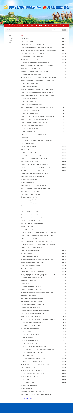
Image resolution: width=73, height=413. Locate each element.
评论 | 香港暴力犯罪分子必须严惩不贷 (29, 59)
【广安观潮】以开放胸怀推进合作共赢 (29, 128)
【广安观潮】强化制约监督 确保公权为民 (30, 179)
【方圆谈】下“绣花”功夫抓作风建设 (29, 86)
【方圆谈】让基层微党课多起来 (28, 131)
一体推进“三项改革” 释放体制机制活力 (29, 146)
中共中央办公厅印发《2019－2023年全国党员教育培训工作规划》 (35, 119)
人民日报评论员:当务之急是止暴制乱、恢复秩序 (31, 74)
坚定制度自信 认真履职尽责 (27, 226)
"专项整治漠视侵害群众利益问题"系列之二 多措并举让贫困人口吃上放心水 (37, 95)
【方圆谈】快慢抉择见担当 (27, 355)
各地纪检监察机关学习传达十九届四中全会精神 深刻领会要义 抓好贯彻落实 (38, 244)
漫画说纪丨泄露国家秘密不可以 (28, 367)
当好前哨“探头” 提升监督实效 (27, 209)
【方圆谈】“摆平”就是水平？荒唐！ (29, 152)
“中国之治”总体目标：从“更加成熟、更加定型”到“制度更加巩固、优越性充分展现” (39, 319)
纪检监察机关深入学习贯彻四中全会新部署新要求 (32, 125)
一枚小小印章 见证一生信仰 (27, 41)
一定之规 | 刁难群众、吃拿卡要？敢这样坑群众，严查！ (33, 44)
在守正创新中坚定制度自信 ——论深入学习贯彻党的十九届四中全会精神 (37, 241)
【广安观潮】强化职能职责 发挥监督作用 (30, 110)
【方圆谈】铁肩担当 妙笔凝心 (27, 182)
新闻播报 (16, 29)
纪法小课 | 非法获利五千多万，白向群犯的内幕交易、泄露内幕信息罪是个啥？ (38, 77)
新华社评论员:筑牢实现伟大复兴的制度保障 (30, 328)
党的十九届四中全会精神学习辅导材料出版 (30, 203)
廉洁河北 (11, 44)
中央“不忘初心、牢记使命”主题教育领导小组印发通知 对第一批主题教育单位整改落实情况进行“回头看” (44, 232)
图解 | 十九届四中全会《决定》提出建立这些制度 (32, 217)
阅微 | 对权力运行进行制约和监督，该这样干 (31, 191)
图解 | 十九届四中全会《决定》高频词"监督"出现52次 (32, 214)
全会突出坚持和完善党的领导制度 (28, 295)
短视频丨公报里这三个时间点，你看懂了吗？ (31, 316)
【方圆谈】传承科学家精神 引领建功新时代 (30, 250)
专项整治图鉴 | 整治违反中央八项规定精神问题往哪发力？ (34, 134)
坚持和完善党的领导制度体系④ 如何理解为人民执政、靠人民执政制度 (36, 47)
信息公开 (40, 25)
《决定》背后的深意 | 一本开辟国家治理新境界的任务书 (33, 185)
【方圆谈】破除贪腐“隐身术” (27, 337)
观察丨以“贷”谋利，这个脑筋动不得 (29, 343)
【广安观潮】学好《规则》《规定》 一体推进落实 (32, 352)
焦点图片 (11, 40)
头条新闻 (11, 38)
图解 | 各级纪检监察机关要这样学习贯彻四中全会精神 (33, 170)
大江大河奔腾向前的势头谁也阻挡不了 (29, 200)
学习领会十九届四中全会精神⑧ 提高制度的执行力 (32, 104)
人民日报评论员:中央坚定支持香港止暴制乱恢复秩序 (32, 56)
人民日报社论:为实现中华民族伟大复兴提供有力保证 (32, 322)
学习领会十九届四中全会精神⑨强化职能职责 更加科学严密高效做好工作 (37, 92)
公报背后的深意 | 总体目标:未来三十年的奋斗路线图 (32, 271)
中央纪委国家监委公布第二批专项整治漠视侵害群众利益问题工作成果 (36, 140)
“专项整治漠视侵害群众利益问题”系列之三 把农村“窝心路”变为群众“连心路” (38, 80)
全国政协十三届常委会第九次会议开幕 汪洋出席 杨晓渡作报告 (35, 212)
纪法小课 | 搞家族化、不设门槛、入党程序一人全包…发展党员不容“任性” (37, 394)
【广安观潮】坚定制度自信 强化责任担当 (30, 197)
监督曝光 (25, 25)
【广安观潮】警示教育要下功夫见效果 (29, 98)
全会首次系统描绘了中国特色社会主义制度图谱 (31, 301)
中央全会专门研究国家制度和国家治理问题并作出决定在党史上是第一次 (37, 292)
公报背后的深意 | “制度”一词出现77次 (29, 238)
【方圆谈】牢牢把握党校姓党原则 (28, 206)
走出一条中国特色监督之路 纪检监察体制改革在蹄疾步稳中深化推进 (36, 188)
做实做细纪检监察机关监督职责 (28, 143)
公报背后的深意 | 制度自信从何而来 (29, 283)
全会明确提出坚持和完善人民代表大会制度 (30, 307)
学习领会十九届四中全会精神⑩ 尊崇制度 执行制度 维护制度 (34, 71)
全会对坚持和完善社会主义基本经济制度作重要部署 (32, 304)
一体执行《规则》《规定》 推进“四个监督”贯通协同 (32, 53)
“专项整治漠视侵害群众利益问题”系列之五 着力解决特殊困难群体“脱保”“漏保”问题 (39, 50)
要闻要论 (21, 29)
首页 (12, 29)
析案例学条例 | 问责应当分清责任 (28, 137)
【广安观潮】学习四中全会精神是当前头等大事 (31, 247)
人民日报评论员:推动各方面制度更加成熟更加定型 (32, 277)
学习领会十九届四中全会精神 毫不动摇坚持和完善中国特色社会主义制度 (37, 235)
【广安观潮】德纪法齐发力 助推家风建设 (30, 334)
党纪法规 (11, 25)
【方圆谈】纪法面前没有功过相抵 (28, 101)
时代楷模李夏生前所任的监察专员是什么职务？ (31, 361)
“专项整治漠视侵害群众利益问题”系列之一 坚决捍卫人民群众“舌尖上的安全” (38, 107)
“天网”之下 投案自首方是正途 (27, 382)
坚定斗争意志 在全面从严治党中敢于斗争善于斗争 (32, 223)
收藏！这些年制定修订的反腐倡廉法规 (29, 340)
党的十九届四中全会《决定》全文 (28, 229)
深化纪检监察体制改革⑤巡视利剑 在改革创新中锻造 (32, 391)
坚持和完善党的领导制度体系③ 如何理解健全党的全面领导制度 (35, 62)
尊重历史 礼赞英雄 (25, 38)
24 (64, 398)
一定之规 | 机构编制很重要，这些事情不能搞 (31, 155)
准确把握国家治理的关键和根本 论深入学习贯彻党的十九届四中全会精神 (37, 259)
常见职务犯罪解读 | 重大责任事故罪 (29, 379)
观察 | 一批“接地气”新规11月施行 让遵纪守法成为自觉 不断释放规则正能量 (37, 349)
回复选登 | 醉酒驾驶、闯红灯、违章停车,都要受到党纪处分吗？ (35, 364)
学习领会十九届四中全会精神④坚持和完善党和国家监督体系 (34, 164)
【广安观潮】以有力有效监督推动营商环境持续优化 (32, 373)
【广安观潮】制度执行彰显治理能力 (29, 385)
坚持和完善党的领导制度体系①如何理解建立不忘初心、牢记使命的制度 (37, 89)
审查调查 (18, 25)
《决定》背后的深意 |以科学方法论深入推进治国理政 (32, 176)
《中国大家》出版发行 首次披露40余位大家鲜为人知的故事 (34, 122)
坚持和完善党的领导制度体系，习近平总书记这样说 (32, 289)
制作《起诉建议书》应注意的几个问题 (29, 376)
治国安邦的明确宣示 (25, 149)
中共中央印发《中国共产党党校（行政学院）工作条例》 (33, 262)
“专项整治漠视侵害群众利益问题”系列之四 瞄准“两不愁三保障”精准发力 (37, 65)
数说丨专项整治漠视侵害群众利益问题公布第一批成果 (33, 358)
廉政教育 (47, 25)
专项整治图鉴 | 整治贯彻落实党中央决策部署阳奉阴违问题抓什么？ (36, 167)
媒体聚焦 (54, 25)
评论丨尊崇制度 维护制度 (26, 253)
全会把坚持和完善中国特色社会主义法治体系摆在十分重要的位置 (35, 310)
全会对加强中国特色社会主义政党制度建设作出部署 (32, 313)
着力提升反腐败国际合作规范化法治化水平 (30, 161)
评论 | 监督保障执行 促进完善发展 (28, 280)
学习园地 (62, 25)
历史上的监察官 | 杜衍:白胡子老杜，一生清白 (31, 68)
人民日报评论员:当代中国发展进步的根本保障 (31, 286)
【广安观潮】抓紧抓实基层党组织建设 (29, 83)
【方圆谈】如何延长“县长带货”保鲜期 (29, 113)
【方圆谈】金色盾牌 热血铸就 (27, 388)
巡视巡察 (33, 25)
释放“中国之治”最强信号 (26, 331)
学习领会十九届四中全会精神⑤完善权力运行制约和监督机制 (34, 158)
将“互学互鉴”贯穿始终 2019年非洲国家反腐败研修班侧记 (33, 346)
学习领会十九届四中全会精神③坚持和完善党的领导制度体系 (34, 173)
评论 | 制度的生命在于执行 (27, 268)
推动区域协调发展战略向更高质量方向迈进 (30, 194)
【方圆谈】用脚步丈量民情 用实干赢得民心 (30, 265)
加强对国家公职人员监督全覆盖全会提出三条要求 (32, 298)
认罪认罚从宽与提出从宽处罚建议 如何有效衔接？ (32, 370)
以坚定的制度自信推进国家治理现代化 (29, 256)
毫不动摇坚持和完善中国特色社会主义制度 (30, 220)
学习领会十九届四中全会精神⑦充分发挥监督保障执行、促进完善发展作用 (37, 116)
